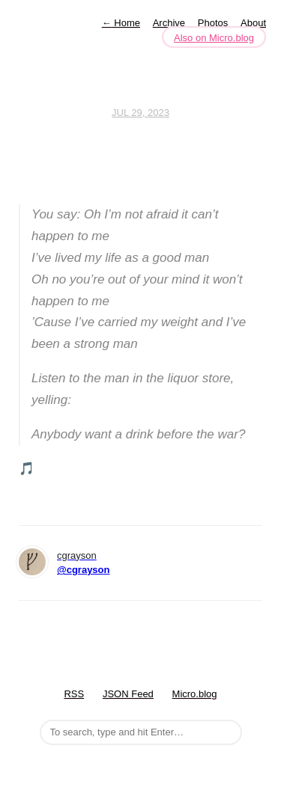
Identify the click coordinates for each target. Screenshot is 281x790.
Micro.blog (194, 693)
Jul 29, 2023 (140, 112)
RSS (74, 693)
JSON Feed (128, 693)
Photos (213, 22)
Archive (169, 22)
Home (121, 22)
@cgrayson (83, 569)
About (253, 22)
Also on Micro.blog (214, 37)
